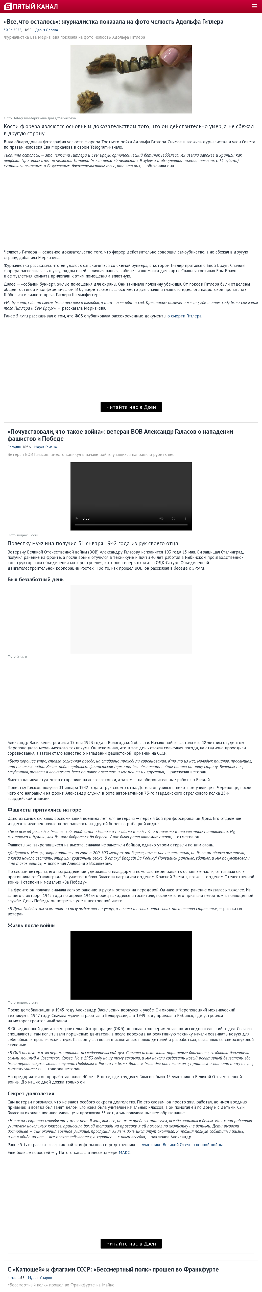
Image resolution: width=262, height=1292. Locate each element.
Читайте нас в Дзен (131, 406)
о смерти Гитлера (184, 316)
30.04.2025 (12, 30)
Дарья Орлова (46, 30)
